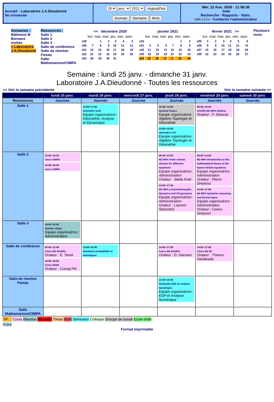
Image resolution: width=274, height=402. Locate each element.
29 (99, 58)
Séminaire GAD (92, 111)
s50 (84, 45)
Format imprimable (137, 329)
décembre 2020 (114, 31)
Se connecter (16, 15)
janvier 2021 (167, 31)
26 (131, 54)
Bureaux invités (18, 41)
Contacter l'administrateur (235, 19)
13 (165, 49)
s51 (84, 49)
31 (114, 58)
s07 (199, 49)
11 (122, 45)
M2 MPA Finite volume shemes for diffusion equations (172, 163)
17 (114, 49)
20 (165, 54)
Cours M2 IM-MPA (55, 251)
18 (122, 49)
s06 (199, 45)
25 (122, 54)
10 (114, 45)
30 (108, 58)
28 (91, 58)
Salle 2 (46, 39)
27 (165, 58)
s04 (141, 58)
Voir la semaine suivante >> (247, 90)
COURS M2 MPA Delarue (211, 111)
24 (114, 54)
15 (99, 49)
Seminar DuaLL (168, 111)
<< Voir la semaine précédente (28, 90)
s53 (84, 58)
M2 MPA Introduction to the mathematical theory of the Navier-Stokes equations (213, 163)
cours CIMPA (52, 159)
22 (99, 54)
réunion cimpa (53, 228)
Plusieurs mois (262, 33)
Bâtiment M (20, 35)
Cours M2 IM (204, 251)
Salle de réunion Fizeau (23, 281)
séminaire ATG (167, 132)
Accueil (11, 11)
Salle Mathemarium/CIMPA (58, 61)
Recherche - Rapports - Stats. (226, 15)
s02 (141, 49)
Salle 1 (46, 35)
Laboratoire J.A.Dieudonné (23, 49)
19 (131, 49)
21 (91, 54)
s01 (141, 45)
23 (108, 54)
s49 (84, 41)
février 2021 (222, 31)
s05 (199, 41)
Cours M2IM (52, 265)
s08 (199, 54)
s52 (84, 54)
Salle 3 (46, 43)
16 (108, 49)
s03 (141, 54)
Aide (226, 11)
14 (91, 49)
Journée (62, 100)
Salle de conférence (57, 47)
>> (237, 31)
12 (131, 45)
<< (96, 31)
